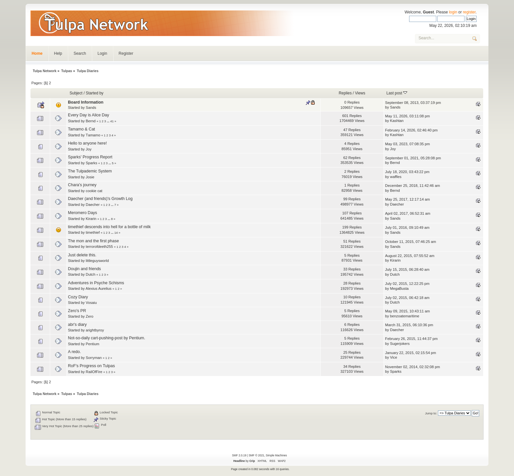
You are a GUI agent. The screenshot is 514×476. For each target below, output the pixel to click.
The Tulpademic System (90, 171)
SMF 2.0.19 (239, 455)
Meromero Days (82, 212)
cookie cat (94, 191)
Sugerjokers (400, 344)
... (108, 121)
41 (111, 121)
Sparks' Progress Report (90, 157)
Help (58, 53)
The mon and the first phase (93, 241)
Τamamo (93, 135)
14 (116, 232)
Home (36, 53)
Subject (76, 93)
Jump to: (431, 413)
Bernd (91, 121)
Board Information (85, 102)
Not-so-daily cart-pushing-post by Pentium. (106, 338)
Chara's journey (82, 185)
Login (102, 53)
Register (126, 53)
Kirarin (91, 219)
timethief (93, 232)
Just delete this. (82, 255)
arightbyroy (95, 330)
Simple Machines (276, 455)
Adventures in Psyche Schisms (96, 283)
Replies (345, 93)
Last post (396, 93)
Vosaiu (91, 303)
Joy (88, 149)
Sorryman (94, 358)
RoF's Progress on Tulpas (91, 366)
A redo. (74, 351)
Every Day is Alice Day (88, 115)
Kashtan (397, 121)
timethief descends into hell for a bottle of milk (109, 227)
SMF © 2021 (256, 455)
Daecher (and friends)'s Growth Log (100, 198)
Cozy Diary (78, 297)
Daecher (93, 205)
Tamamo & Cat (81, 129)
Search (79, 53)
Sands (91, 107)
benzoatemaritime (404, 316)
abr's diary (77, 324)
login (453, 12)
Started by (95, 93)
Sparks (91, 163)
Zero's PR (77, 310)
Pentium (92, 344)
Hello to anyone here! (87, 143)
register (469, 12)
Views (360, 93)
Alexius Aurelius (98, 288)
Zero (89, 316)
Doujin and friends (84, 269)
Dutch (90, 274)
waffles (396, 177)
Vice (393, 357)
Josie (90, 177)
